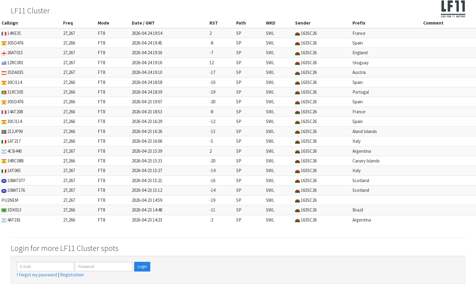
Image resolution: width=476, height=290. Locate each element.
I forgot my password (37, 275)
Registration (72, 275)
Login (142, 266)
